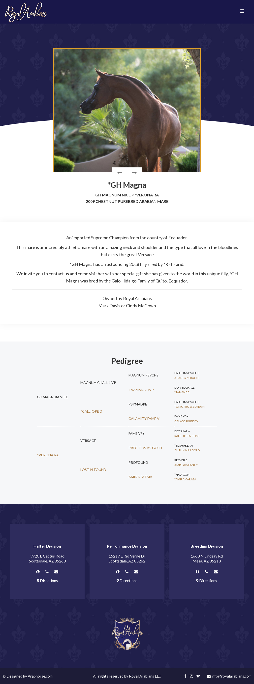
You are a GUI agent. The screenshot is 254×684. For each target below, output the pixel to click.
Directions (47, 580)
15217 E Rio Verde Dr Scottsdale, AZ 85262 (127, 558)
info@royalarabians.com (229, 676)
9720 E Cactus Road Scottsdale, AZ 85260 (47, 558)
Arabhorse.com (40, 676)
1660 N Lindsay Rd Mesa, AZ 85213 (207, 558)
